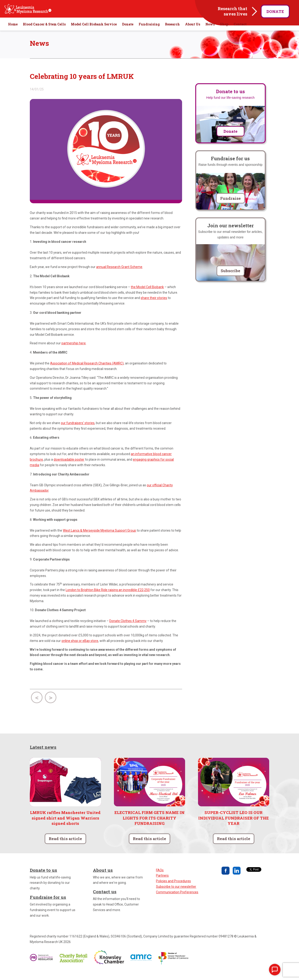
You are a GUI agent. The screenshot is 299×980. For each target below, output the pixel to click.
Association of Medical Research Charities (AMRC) (87, 371)
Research (172, 32)
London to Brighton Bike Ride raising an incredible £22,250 (108, 598)
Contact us (104, 900)
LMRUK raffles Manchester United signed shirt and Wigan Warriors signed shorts (65, 826)
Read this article (65, 846)
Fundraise (230, 206)
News (210, 32)
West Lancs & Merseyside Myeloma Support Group (99, 538)
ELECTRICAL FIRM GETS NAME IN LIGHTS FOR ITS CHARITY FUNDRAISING (149, 826)
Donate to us (43, 878)
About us (103, 878)
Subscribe (230, 279)
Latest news (43, 755)
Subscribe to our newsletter (176, 895)
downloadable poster (69, 467)
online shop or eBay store (79, 649)
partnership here (73, 351)
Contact (240, 32)
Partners (162, 884)
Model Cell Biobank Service (94, 32)
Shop (224, 32)
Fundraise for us (48, 905)
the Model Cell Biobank (147, 295)
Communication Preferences (177, 900)
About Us (192, 32)
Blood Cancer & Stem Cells (44, 32)
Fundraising (149, 32)
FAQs (160, 878)
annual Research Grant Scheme (119, 275)
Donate (275, 11)
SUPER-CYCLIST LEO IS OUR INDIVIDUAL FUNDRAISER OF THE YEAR (233, 826)
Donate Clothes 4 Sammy (127, 629)
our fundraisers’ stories (78, 431)
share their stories (154, 306)
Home (13, 32)
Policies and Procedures (173, 889)
